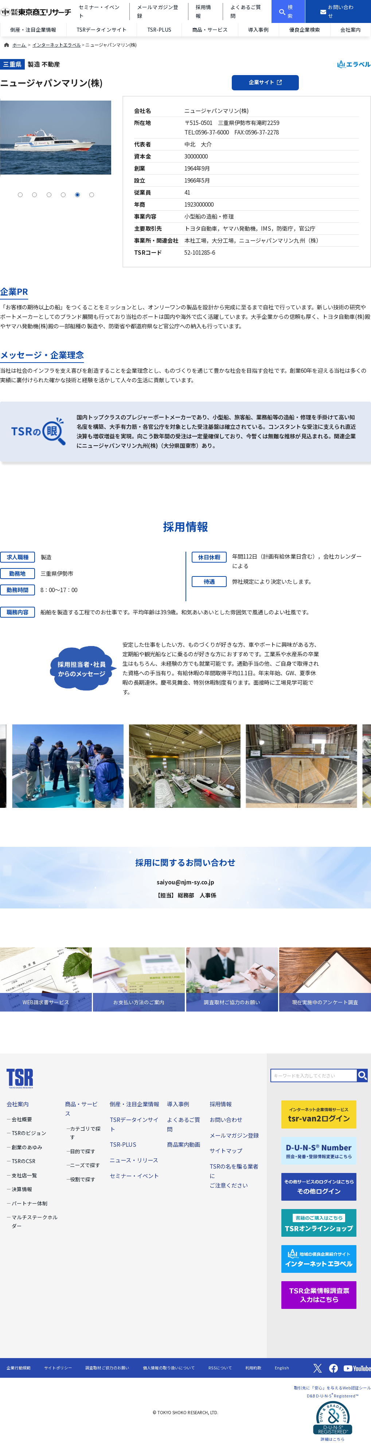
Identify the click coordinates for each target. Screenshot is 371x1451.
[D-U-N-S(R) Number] (318, 1150)
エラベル (354, 64)
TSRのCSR (23, 1161)
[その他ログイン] (318, 1186)
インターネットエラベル (56, 45)
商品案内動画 (183, 1144)
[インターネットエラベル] (318, 1258)
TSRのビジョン (29, 1133)
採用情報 (220, 1104)
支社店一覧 (24, 1175)
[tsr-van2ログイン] (318, 1114)
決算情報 (22, 1189)
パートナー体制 (29, 1203)
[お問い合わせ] (338, 11)
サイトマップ (226, 1150)
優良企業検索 (304, 29)
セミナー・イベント (134, 1176)
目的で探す (82, 1151)
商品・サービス (210, 29)
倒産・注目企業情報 (33, 29)
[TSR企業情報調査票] (318, 1294)
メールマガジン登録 (234, 1135)
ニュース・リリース (134, 1160)
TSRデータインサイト (101, 29)
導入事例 (258, 29)
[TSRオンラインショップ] (318, 1222)
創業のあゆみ (27, 1147)
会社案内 (17, 1104)
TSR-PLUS (159, 29)
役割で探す (82, 1179)
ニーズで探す (85, 1165)
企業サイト (265, 82)
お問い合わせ (226, 1119)
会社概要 (22, 1119)
